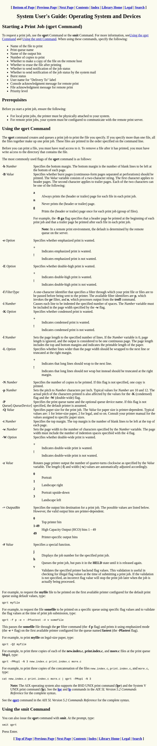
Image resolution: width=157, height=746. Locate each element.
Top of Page (23, 742)
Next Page (66, 7)
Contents (82, 7)
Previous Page (47, 7)
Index (95, 7)
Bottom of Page (24, 7)
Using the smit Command (39, 39)
